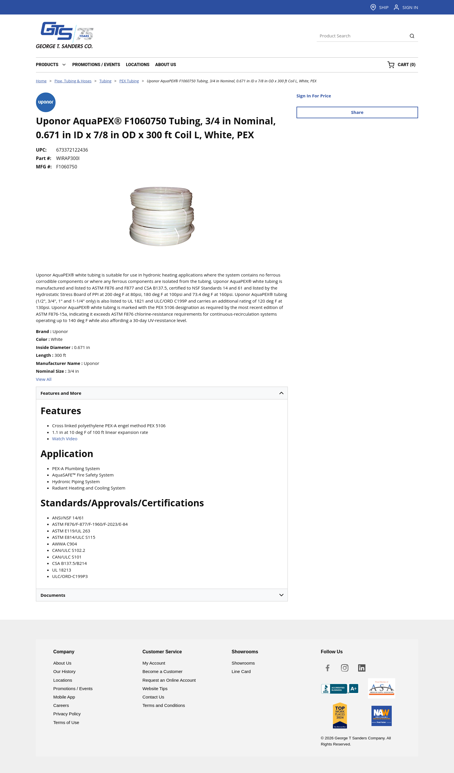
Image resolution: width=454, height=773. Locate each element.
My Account (153, 663)
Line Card (241, 671)
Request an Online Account (169, 680)
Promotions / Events (73, 688)
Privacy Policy (67, 713)
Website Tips (155, 688)
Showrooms (243, 663)
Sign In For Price (313, 96)
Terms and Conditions (163, 705)
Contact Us (153, 696)
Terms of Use (66, 722)
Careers (61, 705)
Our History (64, 671)
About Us (62, 663)
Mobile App (64, 696)
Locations (62, 680)
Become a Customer (162, 671)
